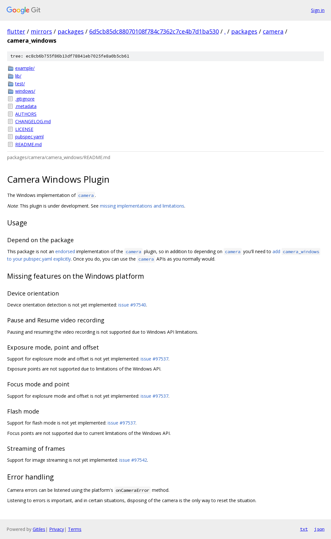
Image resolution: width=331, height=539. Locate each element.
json (319, 529)
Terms (74, 529)
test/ (20, 84)
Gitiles (39, 529)
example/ (25, 68)
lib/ (18, 76)
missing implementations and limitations (142, 206)
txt (304, 529)
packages (71, 31)
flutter (16, 31)
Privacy (56, 529)
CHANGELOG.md (33, 121)
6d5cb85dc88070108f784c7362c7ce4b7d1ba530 (154, 31)
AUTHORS (26, 114)
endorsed (65, 251)
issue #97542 (133, 460)
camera (273, 31)
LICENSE (24, 129)
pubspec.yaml (29, 137)
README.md (28, 144)
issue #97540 (132, 305)
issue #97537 (154, 359)
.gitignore (25, 99)
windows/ (25, 91)
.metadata (26, 106)
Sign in (318, 10)
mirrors (41, 31)
